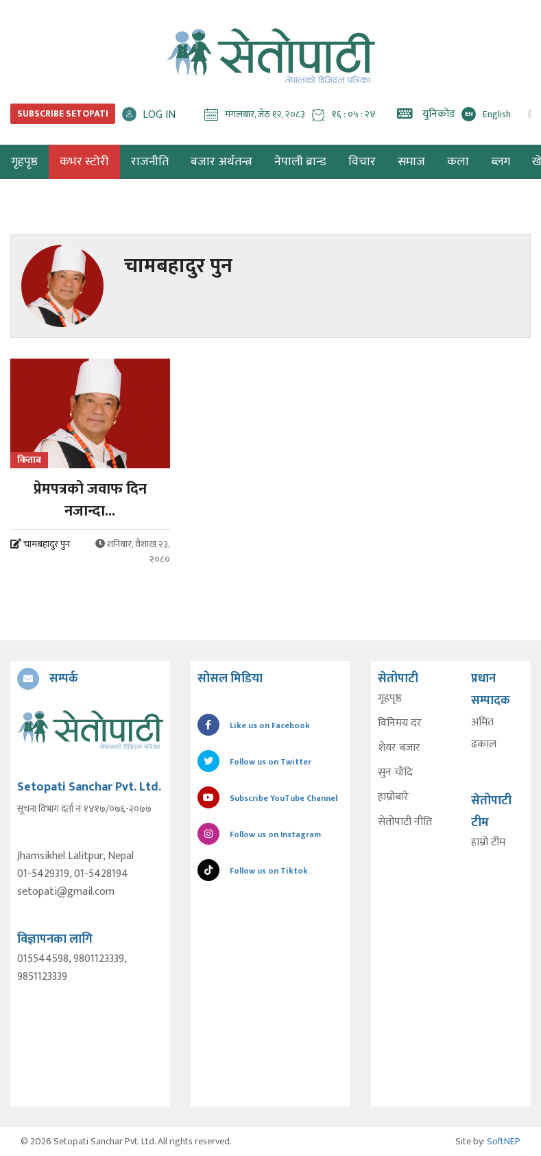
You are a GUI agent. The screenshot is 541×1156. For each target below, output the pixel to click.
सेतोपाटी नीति (405, 822)
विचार (362, 162)
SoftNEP (503, 1141)
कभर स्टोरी (84, 162)
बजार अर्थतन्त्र (221, 162)
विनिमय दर (400, 723)
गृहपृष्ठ (390, 699)
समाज (411, 162)
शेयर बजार (399, 748)
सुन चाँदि (395, 773)
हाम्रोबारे (393, 797)
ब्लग (500, 162)
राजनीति (150, 162)
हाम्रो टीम (488, 843)
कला (458, 162)
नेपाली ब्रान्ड (300, 162)
